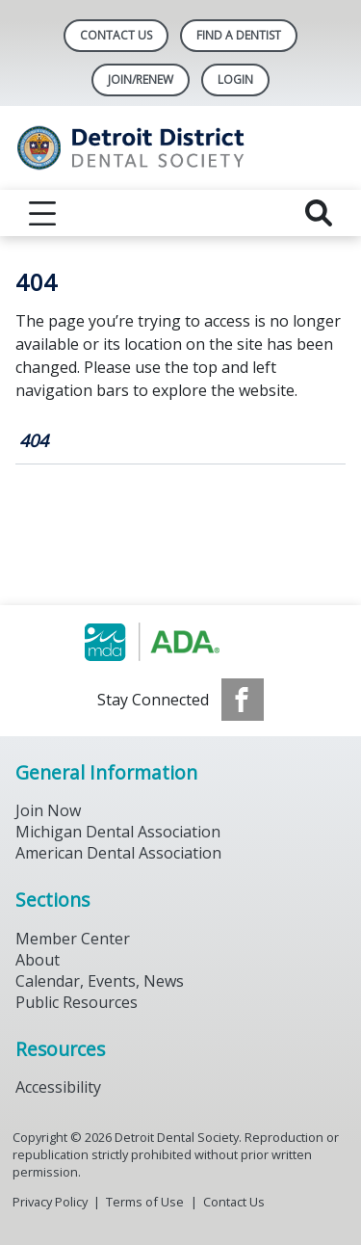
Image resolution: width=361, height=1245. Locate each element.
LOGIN (235, 79)
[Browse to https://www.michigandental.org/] (180, 642)
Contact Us (116, 35)
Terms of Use (145, 1201)
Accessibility (58, 1087)
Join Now (48, 810)
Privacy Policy (50, 1201)
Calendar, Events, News (99, 981)
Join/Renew (140, 79)
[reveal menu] (42, 213)
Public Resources (76, 1002)
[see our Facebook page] (242, 699)
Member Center (72, 938)
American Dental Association (118, 852)
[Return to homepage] (180, 148)
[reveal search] (319, 213)
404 (33, 440)
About (37, 959)
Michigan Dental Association (117, 831)
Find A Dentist (238, 35)
